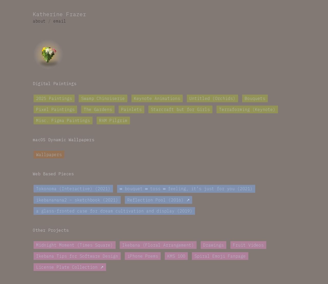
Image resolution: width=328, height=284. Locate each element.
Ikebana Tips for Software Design (77, 256)
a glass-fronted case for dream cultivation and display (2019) (114, 211)
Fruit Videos (248, 245)
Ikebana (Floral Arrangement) (158, 245)
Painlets (131, 109)
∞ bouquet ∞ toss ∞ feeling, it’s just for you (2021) (186, 188)
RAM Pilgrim (113, 120)
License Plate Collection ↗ (70, 267)
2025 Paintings (54, 98)
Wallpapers (49, 154)
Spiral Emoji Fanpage (220, 256)
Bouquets (255, 98)
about (39, 21)
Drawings (213, 245)
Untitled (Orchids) (212, 98)
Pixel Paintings (55, 109)
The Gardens (98, 109)
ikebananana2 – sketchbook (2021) (77, 200)
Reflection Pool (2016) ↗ (158, 200)
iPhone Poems (142, 256)
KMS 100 (176, 256)
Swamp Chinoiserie (103, 98)
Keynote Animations (157, 98)
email (59, 21)
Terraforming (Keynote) (247, 109)
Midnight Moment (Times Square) (74, 245)
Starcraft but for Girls (180, 109)
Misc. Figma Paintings (63, 120)
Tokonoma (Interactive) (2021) (73, 188)
